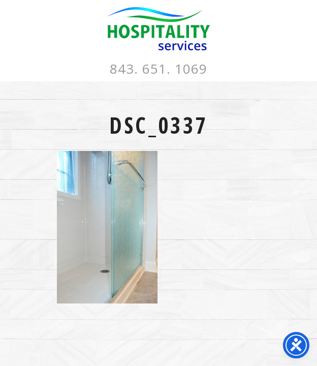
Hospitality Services (158, 28)
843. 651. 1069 (158, 68)
